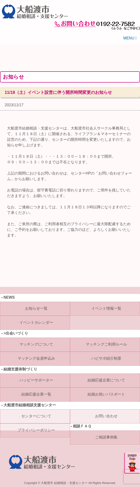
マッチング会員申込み (36, 358)
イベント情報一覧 (106, 308)
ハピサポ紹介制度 (106, 358)
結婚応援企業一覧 (36, 394)
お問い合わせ (106, 416)
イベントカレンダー (36, 322)
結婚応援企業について (106, 380)
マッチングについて (36, 344)
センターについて (36, 416)
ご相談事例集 (106, 437)
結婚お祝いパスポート (106, 394)
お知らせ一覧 (36, 308)
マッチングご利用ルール (106, 344)
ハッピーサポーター (36, 380)
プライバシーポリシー (36, 430)
